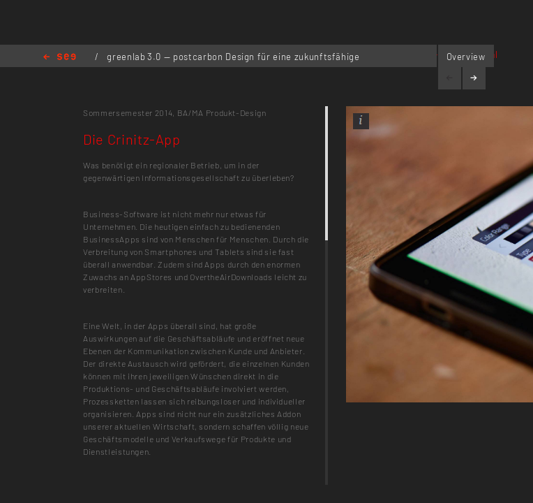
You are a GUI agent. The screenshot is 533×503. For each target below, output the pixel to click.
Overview (466, 56)
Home (59, 57)
